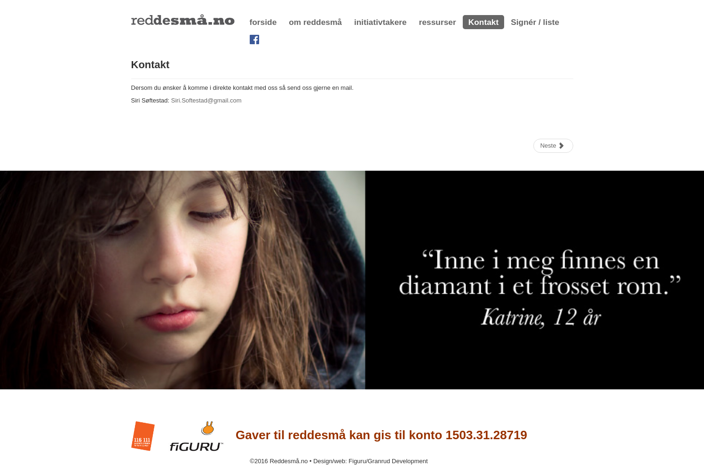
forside (263, 22)
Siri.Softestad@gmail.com (206, 100)
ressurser (437, 22)
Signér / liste (535, 22)
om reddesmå (315, 22)
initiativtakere (380, 22)
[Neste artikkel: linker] (553, 146)
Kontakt (483, 22)
